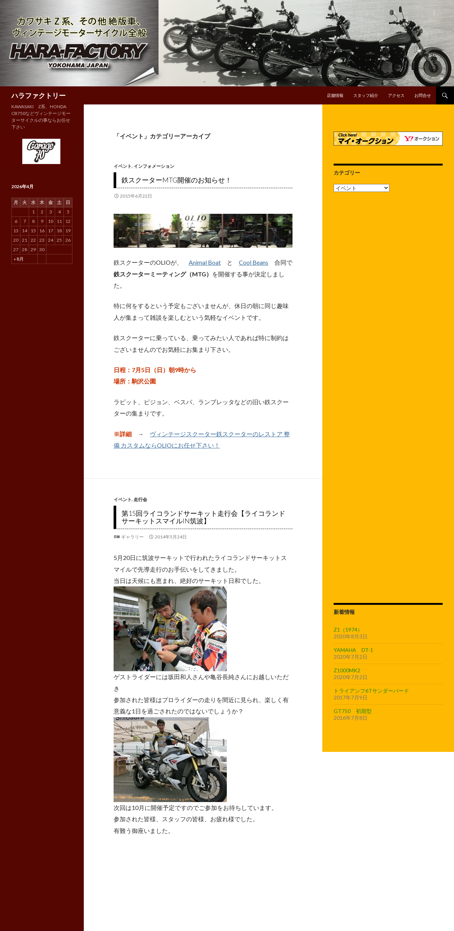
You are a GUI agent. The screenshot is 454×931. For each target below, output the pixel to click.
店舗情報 (335, 95)
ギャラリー (132, 537)
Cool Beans (253, 262)
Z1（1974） (348, 629)
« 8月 (19, 259)
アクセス (396, 95)
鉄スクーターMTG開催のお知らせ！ (177, 180)
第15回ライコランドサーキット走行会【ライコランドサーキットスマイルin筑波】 (203, 517)
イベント (123, 166)
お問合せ (422, 95)
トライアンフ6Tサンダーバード (371, 690)
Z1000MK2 (347, 670)
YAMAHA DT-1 (353, 650)
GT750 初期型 (353, 711)
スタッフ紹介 (365, 95)
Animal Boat (205, 262)
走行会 (140, 499)
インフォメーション (154, 166)
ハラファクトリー (38, 95)
